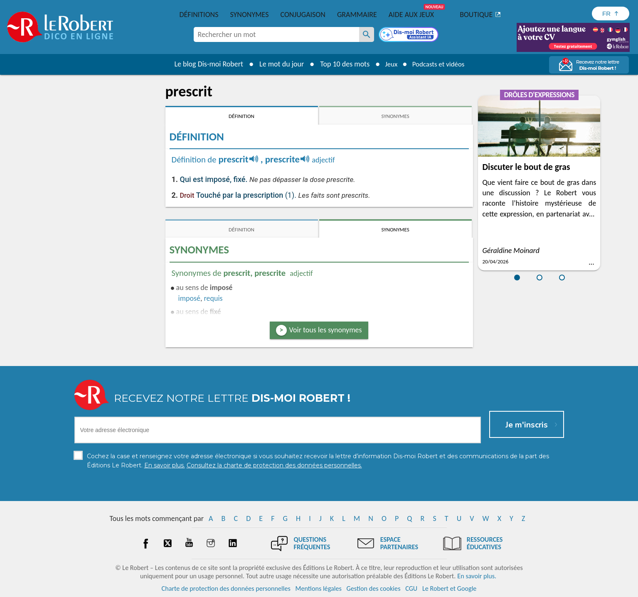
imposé (189, 298)
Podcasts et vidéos (439, 64)
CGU (411, 588)
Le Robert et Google (449, 588)
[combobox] (276, 34)
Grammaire (357, 14)
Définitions (199, 14)
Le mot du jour (278, 64)
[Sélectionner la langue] (610, 13)
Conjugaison (303, 14)
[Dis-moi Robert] (409, 35)
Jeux (388, 64)
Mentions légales (319, 588)
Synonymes (249, 14)
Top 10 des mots (341, 64)
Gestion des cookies (374, 588)
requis (213, 298)
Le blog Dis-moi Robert (205, 64)
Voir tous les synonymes (325, 329)
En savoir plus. (476, 576)
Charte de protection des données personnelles (226, 588)
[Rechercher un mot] (366, 34)
